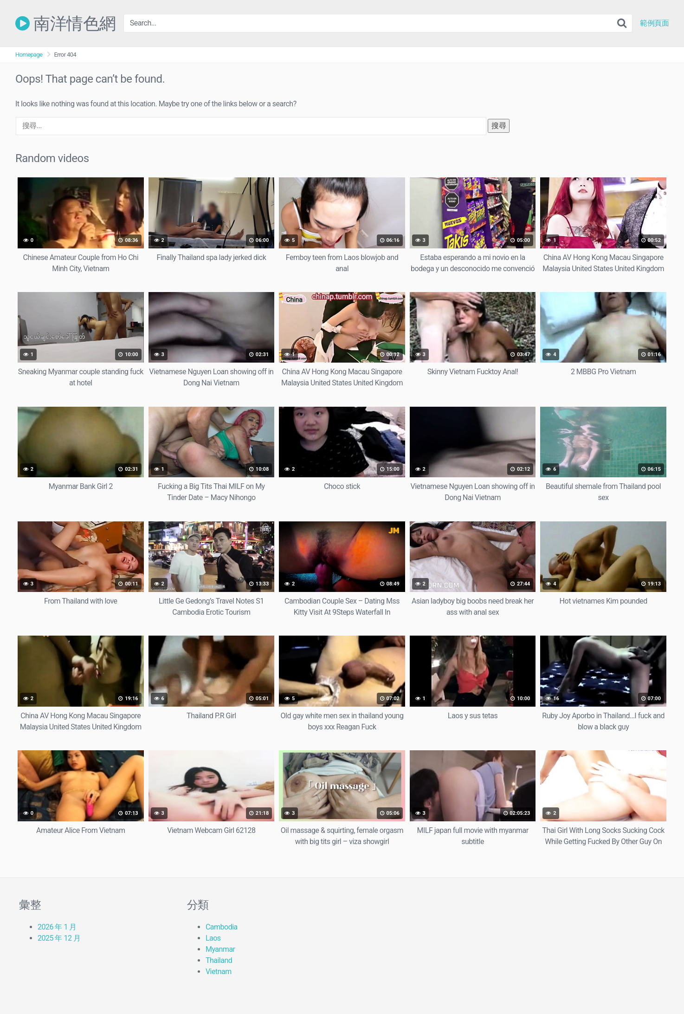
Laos (213, 938)
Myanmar (220, 949)
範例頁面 (654, 23)
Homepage (29, 54)
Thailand (219, 960)
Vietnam (219, 971)
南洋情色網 (65, 23)
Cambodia (222, 927)
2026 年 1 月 (57, 927)
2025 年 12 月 (59, 938)
